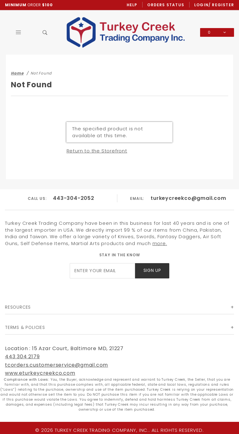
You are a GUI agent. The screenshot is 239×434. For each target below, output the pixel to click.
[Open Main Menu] (18, 32)
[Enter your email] (102, 270)
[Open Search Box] (45, 32)
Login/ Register (214, 4)
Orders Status (165, 4)
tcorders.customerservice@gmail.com (56, 365)
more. (159, 243)
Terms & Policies (25, 327)
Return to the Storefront (97, 150)
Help (132, 4)
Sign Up (152, 270)
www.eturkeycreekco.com (40, 373)
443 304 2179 (22, 356)
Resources (18, 307)
